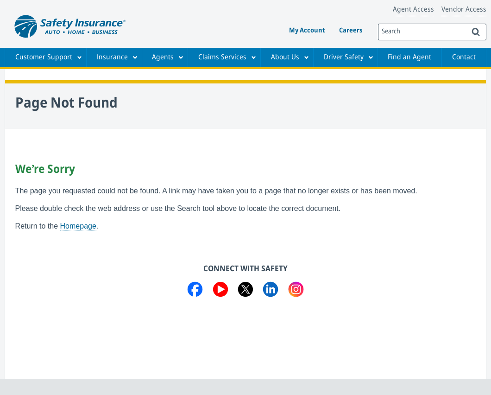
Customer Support (43, 57)
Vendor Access (463, 9)
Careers (350, 30)
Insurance (112, 57)
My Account (307, 30)
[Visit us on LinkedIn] (270, 291)
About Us (285, 57)
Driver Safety (344, 57)
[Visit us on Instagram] (296, 291)
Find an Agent (409, 57)
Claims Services (222, 57)
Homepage (78, 226)
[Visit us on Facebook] (195, 291)
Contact (464, 57)
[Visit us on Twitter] (245, 291)
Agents (163, 57)
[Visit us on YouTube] (220, 291)
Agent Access (413, 9)
